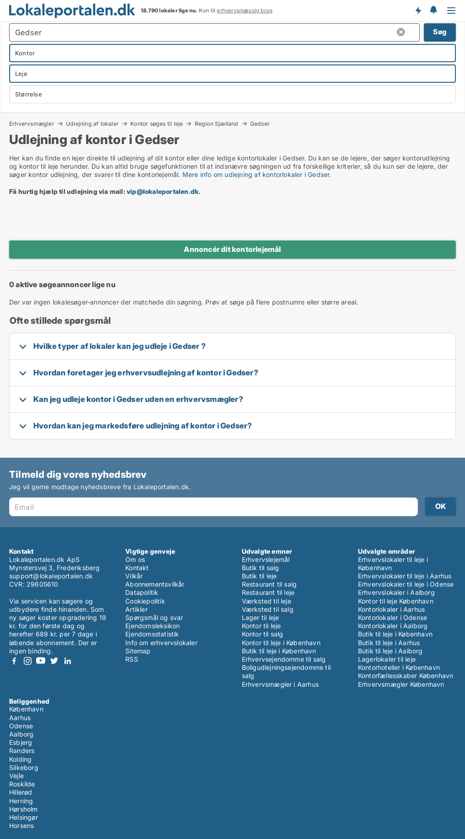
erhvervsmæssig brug (245, 10)
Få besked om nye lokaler (418, 10)
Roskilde (22, 784)
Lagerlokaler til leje (387, 659)
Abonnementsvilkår (154, 584)
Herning (21, 801)
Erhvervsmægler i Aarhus (280, 684)
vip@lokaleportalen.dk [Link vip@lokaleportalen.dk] (162, 191)
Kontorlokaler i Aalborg (393, 626)
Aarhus (20, 717)
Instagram (27, 661)
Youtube (41, 661)
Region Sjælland (217, 123)
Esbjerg (20, 742)
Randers (21, 750)
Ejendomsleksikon (152, 626)
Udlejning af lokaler (92, 123)
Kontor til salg (262, 634)
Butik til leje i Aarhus (389, 643)
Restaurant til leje (268, 592)
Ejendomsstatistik (152, 634)
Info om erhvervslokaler (161, 643)
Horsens (21, 825)
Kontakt (137, 568)
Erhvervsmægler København (401, 684)
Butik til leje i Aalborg (390, 651)
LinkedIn (67, 661)
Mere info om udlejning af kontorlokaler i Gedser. (256, 174)
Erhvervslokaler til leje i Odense (406, 584)
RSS (131, 659)
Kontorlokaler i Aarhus (391, 609)
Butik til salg (260, 568)
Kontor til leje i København (281, 643)
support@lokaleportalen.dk (51, 576)
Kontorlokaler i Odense (392, 617)
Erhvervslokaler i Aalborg (396, 592)
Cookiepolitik (145, 601)
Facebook (14, 661)
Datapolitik (141, 592)
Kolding (20, 759)
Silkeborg (23, 767)
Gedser (260, 124)
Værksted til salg (268, 609)
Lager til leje (260, 617)
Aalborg (21, 734)
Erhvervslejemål (266, 559)
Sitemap (137, 651)
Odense (21, 726)
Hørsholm (23, 809)
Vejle (16, 776)
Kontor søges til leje (156, 123)
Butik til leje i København (279, 651)
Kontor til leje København (395, 601)
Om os (135, 559)
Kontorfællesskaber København (406, 675)
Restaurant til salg (269, 584)
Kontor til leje (261, 626)
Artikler (136, 609)
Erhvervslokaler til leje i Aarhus (405, 576)
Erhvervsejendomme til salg (284, 659)
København (26, 709)
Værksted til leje (266, 601)
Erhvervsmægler (31, 123)
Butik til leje (259, 576)
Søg (440, 31)
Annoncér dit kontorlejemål (232, 249)
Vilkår (134, 576)
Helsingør (23, 817)
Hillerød (20, 792)
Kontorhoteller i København (399, 667)
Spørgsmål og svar (154, 617)
